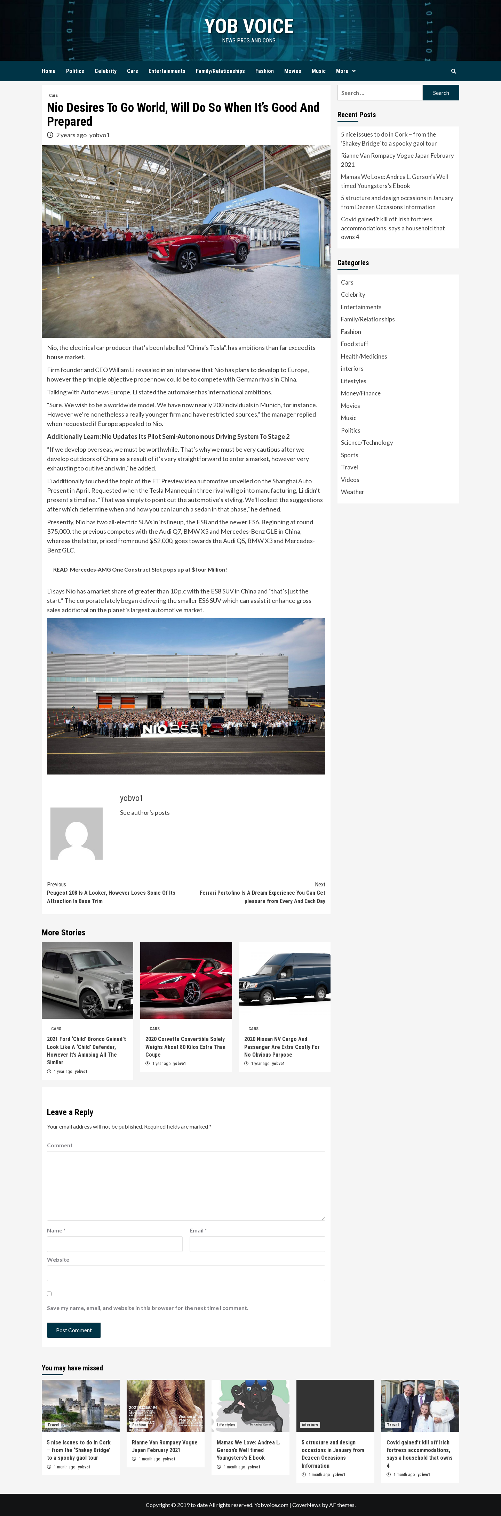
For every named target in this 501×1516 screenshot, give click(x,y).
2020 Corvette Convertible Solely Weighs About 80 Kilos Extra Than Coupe (185, 1047)
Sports (349, 455)
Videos (350, 479)
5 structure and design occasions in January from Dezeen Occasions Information (397, 202)
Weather (352, 491)
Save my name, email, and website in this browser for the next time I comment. (147, 1307)
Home (49, 71)
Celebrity (106, 71)
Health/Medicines (364, 356)
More (347, 71)
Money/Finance (361, 393)
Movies (292, 71)
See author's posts (145, 812)
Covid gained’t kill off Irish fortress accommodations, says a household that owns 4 (393, 227)
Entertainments (167, 71)
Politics (75, 71)
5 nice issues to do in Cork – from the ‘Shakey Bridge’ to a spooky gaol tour (389, 139)
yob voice (249, 26)
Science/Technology (367, 442)
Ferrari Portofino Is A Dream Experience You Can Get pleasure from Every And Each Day (255, 892)
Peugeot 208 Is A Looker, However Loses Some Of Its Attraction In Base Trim (116, 892)
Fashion (264, 71)
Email (198, 1230)
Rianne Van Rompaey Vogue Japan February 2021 (397, 160)
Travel (349, 467)
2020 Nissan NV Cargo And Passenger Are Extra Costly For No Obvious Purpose (282, 1047)
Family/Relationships (220, 71)
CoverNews (306, 1504)
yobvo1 (99, 135)
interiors (352, 368)
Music (319, 71)
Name (56, 1230)
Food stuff (354, 343)
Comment (60, 1145)
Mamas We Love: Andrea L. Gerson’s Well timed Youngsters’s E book (394, 181)
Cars (132, 71)
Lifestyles (353, 381)
